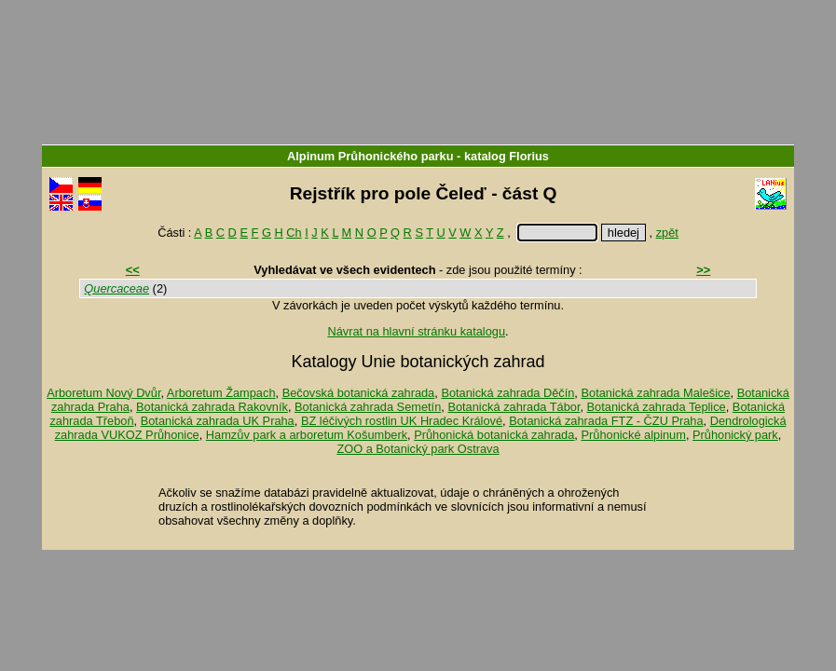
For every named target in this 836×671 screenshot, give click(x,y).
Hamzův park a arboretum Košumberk (306, 435)
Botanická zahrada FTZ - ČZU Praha (606, 421)
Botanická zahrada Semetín (368, 407)
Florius (529, 156)
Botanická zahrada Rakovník (212, 407)
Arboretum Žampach (221, 393)
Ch (293, 233)
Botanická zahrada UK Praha (218, 421)
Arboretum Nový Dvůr (103, 393)
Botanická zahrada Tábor (513, 407)
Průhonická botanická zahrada (494, 435)
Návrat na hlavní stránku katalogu (416, 331)
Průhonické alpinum (633, 435)
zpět (667, 233)
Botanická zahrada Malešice (655, 393)
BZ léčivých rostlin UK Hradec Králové (401, 421)
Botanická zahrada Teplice (656, 407)
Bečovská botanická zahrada (358, 393)
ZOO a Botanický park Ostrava (417, 449)
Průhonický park (735, 435)
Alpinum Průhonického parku (370, 156)
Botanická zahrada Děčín (507, 393)
